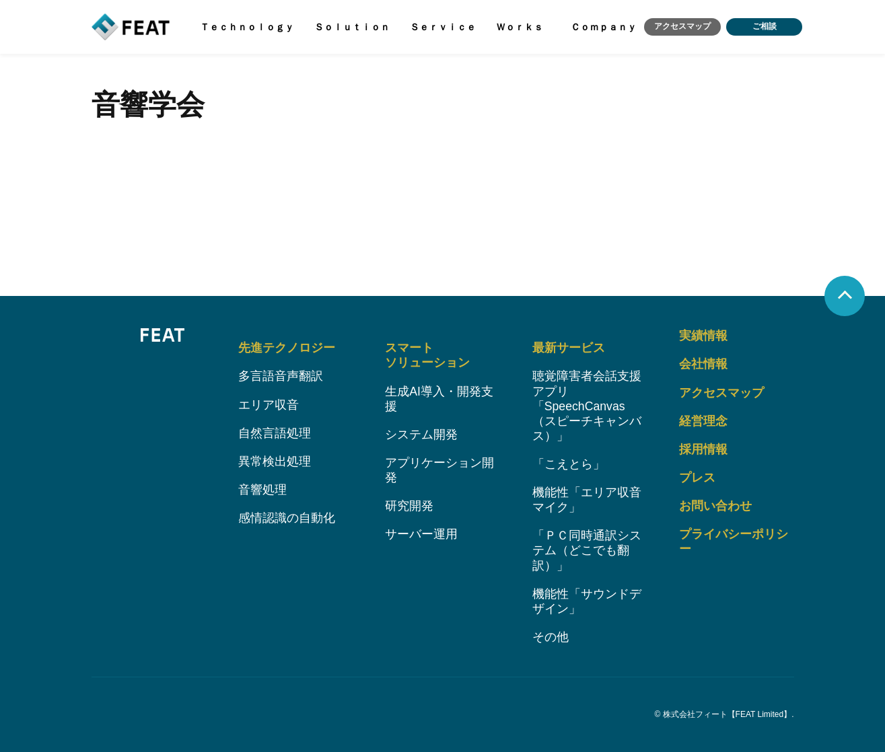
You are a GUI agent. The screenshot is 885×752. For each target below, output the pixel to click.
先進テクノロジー (286, 344)
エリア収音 (268, 401)
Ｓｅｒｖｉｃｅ (441, 27)
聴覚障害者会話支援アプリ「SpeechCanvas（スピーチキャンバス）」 (586, 403)
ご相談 (764, 27)
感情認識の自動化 (286, 516)
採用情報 (703, 446)
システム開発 (421, 432)
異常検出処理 (274, 458)
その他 (550, 637)
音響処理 (262, 487)
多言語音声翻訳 (280, 372)
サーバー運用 (421, 532)
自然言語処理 (274, 430)
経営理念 (703, 417)
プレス (697, 475)
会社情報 (703, 360)
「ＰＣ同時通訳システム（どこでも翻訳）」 (586, 549)
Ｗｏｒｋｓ (517, 27)
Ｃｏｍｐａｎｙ (600, 27)
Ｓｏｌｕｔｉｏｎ (351, 27)
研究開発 (409, 504)
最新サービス (568, 344)
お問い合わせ (715, 504)
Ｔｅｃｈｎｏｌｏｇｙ (246, 27)
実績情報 (703, 332)
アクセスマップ (680, 27)
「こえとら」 (568, 462)
